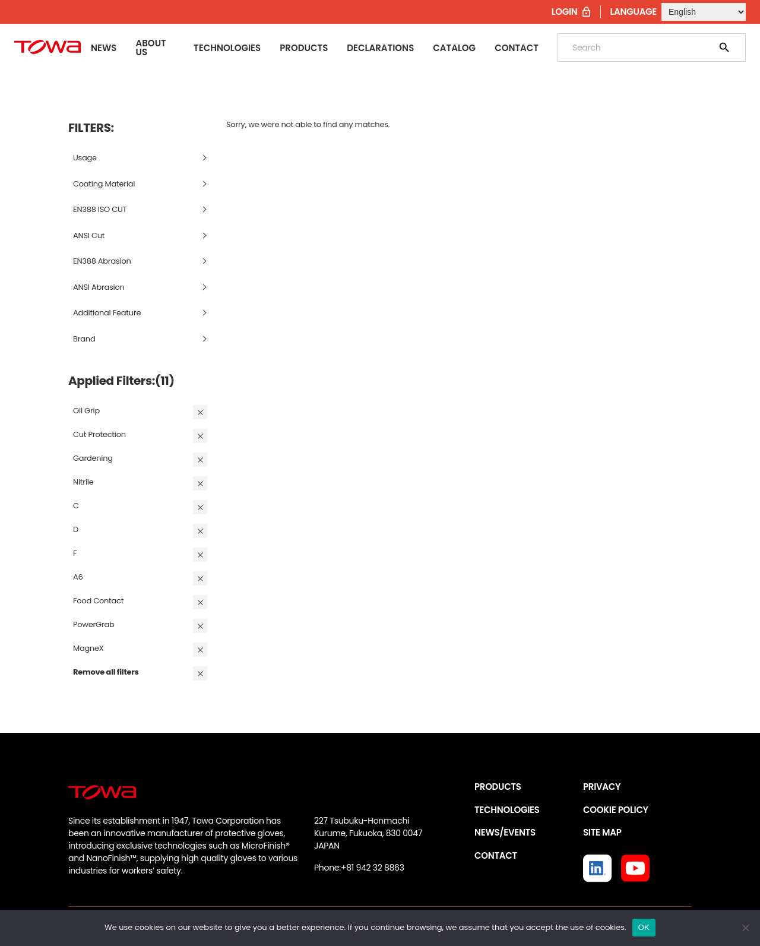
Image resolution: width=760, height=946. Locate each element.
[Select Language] (703, 12)
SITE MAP (602, 832)
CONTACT (495, 855)
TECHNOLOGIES (507, 809)
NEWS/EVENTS (505, 832)
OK (644, 927)
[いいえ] (745, 928)
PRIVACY (601, 786)
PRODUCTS (497, 786)
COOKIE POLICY (615, 809)
